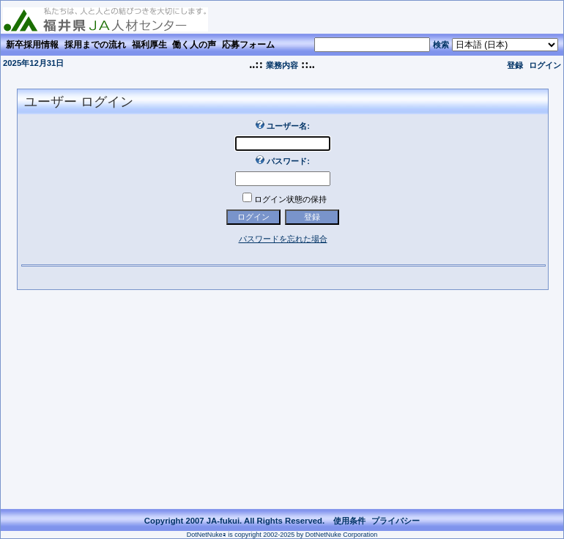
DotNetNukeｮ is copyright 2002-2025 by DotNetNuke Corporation (282, 534)
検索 (441, 44)
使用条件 (349, 520)
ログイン (545, 65)
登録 (515, 65)
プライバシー (395, 520)
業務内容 (282, 65)
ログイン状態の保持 (290, 199)
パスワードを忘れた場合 (283, 238)
